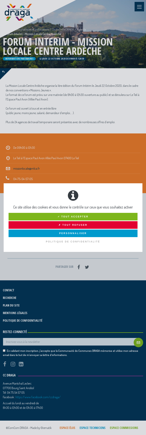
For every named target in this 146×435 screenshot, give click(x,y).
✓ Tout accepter (73, 216)
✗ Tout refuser (73, 225)
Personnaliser (73, 233)
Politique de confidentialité (73, 241)
